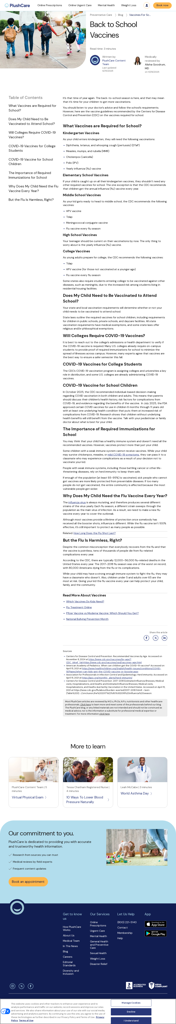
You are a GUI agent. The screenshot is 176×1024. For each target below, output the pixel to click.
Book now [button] (162, 5)
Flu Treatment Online (79, 607)
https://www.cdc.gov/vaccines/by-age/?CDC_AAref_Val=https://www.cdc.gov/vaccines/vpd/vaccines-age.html (104, 661)
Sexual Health (98, 953)
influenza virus (77, 502)
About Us (68, 935)
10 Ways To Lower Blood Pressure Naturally (88, 799)
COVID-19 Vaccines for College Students (32, 148)
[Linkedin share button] (164, 638)
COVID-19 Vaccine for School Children (31, 161)
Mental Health (98, 936)
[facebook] (30, 986)
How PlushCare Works (72, 928)
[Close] (170, 1011)
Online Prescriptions (98, 924)
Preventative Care (103, 15)
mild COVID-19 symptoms (123, 454)
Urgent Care (97, 931)
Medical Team (71, 941)
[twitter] (21, 986)
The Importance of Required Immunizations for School (30, 175)
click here (104, 713)
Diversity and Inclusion (71, 972)
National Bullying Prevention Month (87, 619)
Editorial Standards (69, 963)
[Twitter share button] (155, 638)
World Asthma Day (137, 793)
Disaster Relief (98, 964)
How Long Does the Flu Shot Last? (95, 533)
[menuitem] (17, 5)
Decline (131, 1011)
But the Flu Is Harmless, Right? (31, 200)
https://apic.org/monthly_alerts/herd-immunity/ (107, 677)
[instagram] (12, 986)
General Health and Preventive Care (99, 945)
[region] (88, 1011)
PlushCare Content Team (114, 62)
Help (120, 938)
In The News (70, 946)
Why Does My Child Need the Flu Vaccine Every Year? (33, 188)
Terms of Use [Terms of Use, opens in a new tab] (26, 1020)
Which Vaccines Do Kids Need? (85, 601)
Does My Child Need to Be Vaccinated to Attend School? (32, 121)
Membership (125, 933)
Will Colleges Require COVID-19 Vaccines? (32, 134)
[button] (49, 5)
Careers (67, 957)
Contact (122, 927)
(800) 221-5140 (127, 922)
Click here (85, 704)
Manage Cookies (131, 1002)
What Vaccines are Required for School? (32, 108)
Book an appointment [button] (28, 882)
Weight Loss (97, 958)
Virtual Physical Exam (29, 797)
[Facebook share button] (145, 638)
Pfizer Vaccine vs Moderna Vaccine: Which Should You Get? (102, 613)
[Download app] (156, 924)
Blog (123, 15)
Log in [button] (146, 5)
